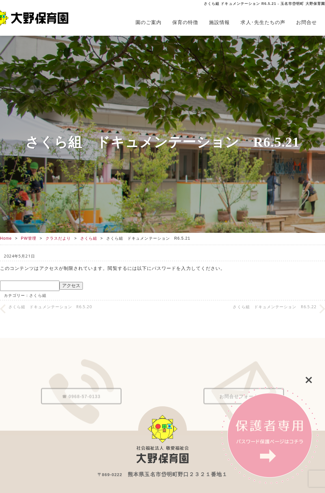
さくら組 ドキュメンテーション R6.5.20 (50, 307)
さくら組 (88, 238)
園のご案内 (149, 22)
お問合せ (306, 22)
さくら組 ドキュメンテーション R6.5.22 (275, 307)
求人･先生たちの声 (262, 22)
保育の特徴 (185, 22)
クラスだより (58, 238)
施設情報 (219, 22)
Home (6, 238)
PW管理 (28, 238)
